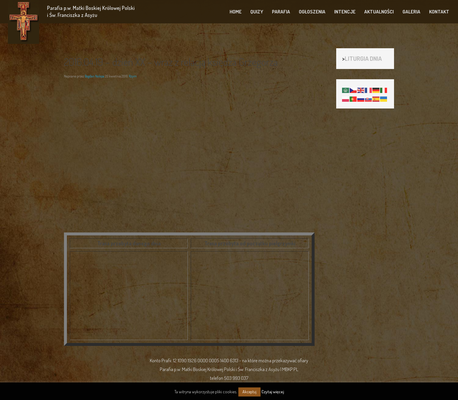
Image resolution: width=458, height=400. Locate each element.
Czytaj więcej (272, 391)
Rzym (133, 76)
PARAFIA (281, 11)
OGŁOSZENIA (312, 11)
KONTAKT (439, 11)
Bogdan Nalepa (94, 76)
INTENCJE (344, 11)
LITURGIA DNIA (363, 58)
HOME (236, 11)
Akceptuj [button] (249, 391)
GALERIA (411, 11)
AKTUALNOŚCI (379, 11)
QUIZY (256, 11)
